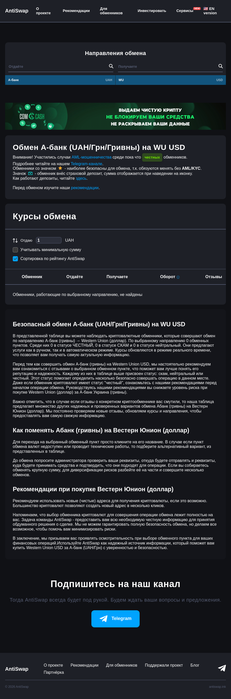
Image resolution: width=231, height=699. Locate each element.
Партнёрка (54, 672)
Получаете (117, 277)
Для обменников (111, 11)
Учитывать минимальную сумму (47, 249)
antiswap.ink (217, 687)
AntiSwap (16, 11)
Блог (194, 665)
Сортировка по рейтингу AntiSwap (49, 258)
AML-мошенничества (92, 157)
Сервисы (184, 11)
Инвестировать (152, 11)
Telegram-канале (86, 164)
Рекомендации (76, 11)
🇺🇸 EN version (210, 11)
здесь (81, 178)
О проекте (43, 11)
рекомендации (85, 188)
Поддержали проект (164, 665)
